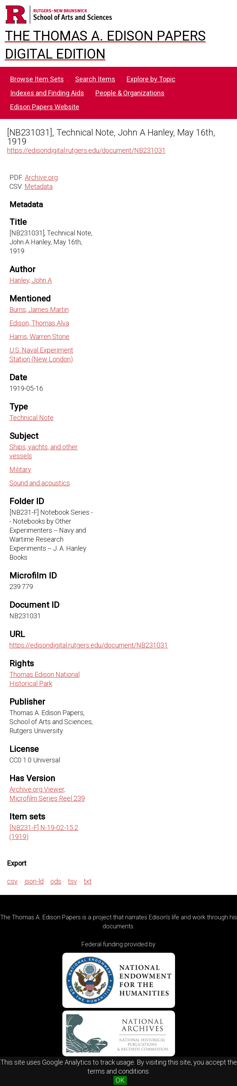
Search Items (95, 79)
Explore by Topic (151, 79)
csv (12, 881)
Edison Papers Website (44, 107)
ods (55, 881)
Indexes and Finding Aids (47, 93)
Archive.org (41, 177)
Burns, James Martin (39, 309)
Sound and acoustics (39, 483)
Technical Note (31, 418)
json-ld (34, 881)
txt (88, 881)
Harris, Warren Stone (39, 336)
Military (20, 469)
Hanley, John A (30, 280)
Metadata (38, 186)
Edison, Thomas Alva (39, 323)
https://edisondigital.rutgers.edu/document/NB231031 (86, 150)
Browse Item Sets (37, 79)
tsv (72, 881)
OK (120, 1080)
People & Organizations (130, 93)
